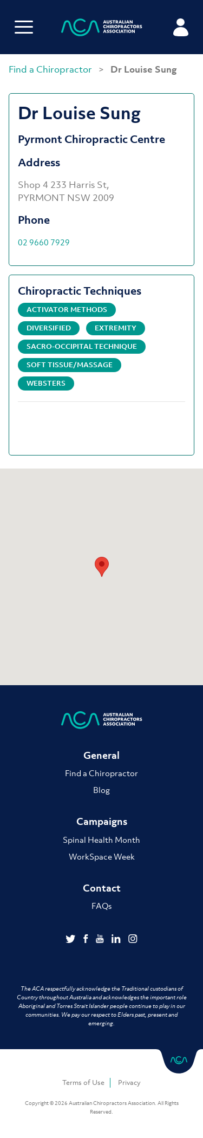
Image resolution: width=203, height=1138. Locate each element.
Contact (102, 888)
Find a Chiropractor (51, 69)
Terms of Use (83, 1082)
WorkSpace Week (102, 856)
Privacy (129, 1082)
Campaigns (101, 821)
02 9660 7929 (44, 242)
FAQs (101, 905)
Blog (101, 789)
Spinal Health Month (101, 839)
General (101, 755)
